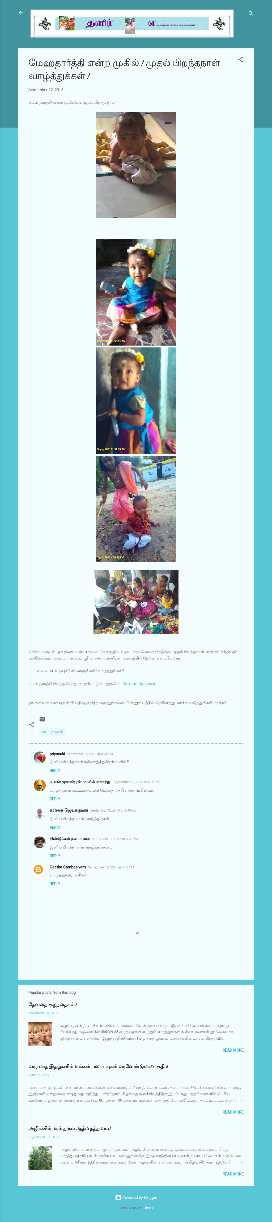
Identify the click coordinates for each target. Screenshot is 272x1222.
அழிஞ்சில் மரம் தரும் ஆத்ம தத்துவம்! (69, 1128)
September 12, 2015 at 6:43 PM (115, 839)
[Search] (251, 14)
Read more (233, 1050)
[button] (240, 60)
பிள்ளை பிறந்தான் (137, 683)
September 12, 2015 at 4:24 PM (90, 754)
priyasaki (57, 753)
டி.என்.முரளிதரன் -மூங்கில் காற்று (81, 781)
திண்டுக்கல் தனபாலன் (70, 838)
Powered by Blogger (136, 1197)
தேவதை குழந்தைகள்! (52, 1004)
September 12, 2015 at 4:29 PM (137, 782)
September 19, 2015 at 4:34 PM (111, 867)
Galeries (147, 1208)
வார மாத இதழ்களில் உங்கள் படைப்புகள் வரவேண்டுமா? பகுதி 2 (98, 1066)
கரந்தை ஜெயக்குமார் (69, 810)
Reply (55, 771)
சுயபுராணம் (52, 731)
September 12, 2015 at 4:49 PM (113, 810)
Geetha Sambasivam (68, 867)
